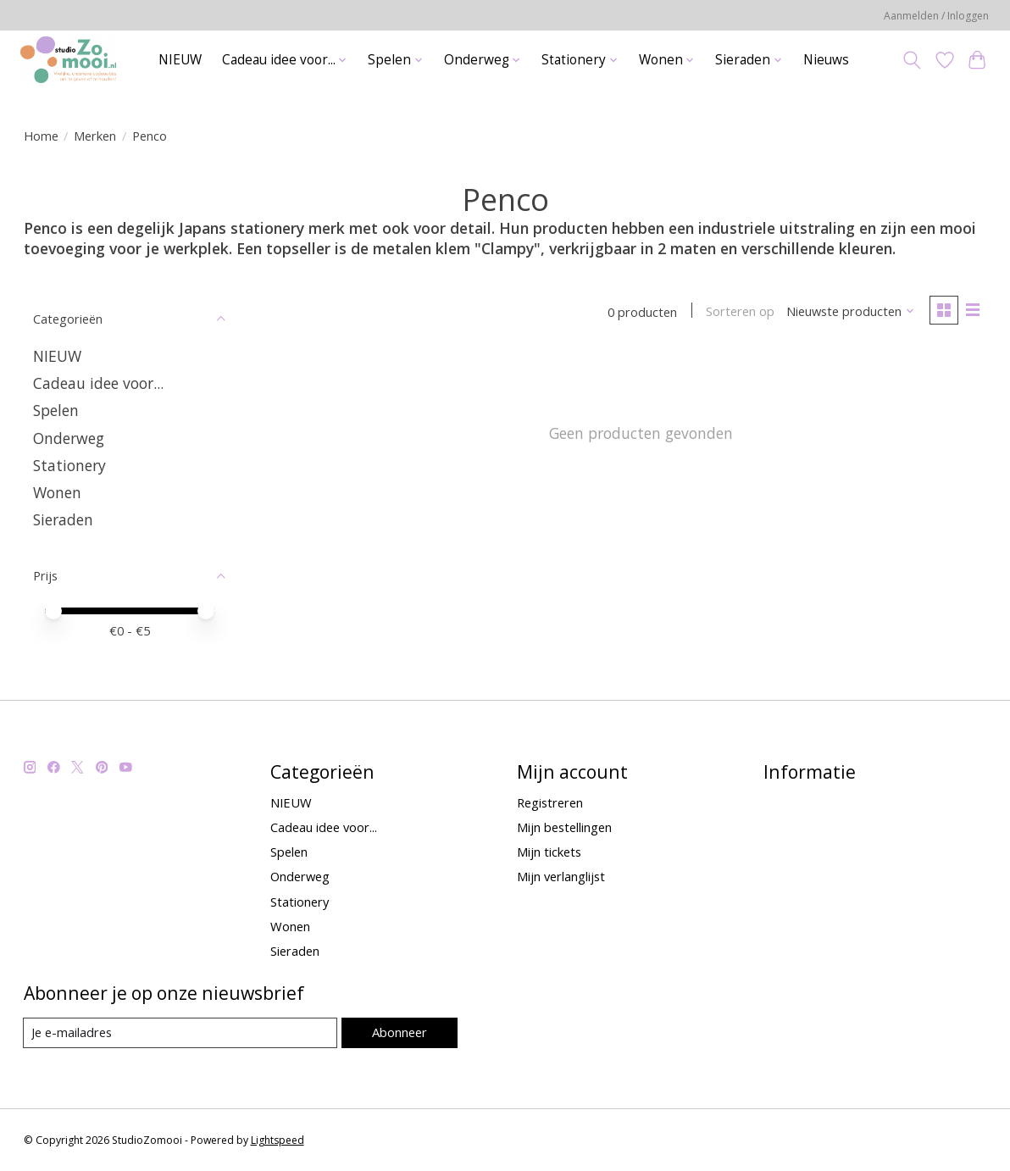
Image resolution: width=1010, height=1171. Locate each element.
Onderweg (68, 438)
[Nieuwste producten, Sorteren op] (849, 311)
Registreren (550, 802)
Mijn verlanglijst (561, 876)
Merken (95, 135)
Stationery (69, 465)
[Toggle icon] (911, 60)
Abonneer (398, 1032)
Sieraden (63, 519)
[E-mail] (180, 1033)
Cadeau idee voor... (98, 383)
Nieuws (826, 60)
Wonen (57, 492)
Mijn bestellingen (564, 827)
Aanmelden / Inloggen (936, 15)
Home (41, 135)
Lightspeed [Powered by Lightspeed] (277, 1140)
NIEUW (180, 60)
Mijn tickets (549, 851)
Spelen (56, 410)
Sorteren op (739, 311)
